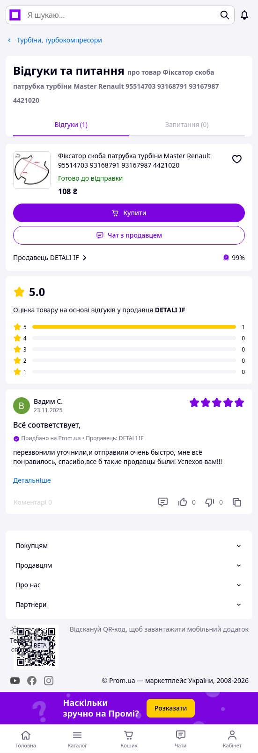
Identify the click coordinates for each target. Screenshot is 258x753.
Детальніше (32, 480)
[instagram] (48, 680)
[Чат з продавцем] (180, 739)
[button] (129, 213)
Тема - (19, 645)
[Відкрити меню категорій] (77, 739)
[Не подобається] (213, 502)
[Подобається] (186, 502)
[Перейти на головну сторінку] (26, 739)
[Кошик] (129, 739)
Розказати (171, 708)
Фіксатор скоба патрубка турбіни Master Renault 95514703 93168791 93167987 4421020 (134, 160)
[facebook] (31, 680)
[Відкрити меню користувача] (232, 739)
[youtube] (15, 680)
